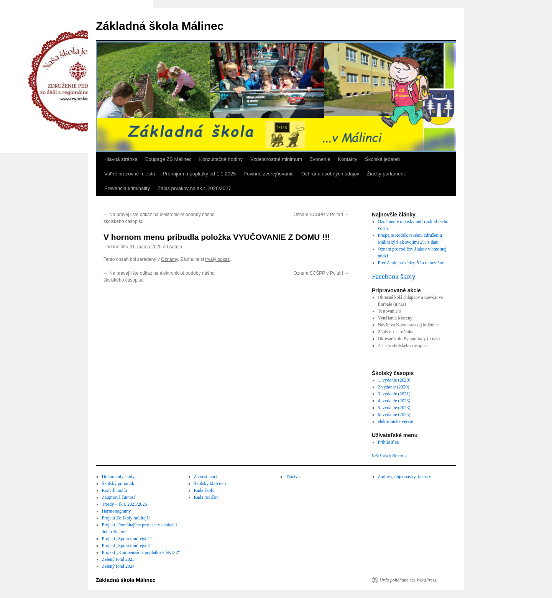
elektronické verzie (395, 421)
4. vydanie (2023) (394, 400)
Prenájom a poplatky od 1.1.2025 (199, 174)
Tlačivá (293, 476)
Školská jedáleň (382, 159)
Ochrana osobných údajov (330, 174)
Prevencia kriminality (127, 188)
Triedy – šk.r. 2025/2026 (124, 504)
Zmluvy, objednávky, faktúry (404, 476)
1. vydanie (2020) (394, 380)
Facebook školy (393, 276)
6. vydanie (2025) (394, 414)
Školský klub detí (210, 483)
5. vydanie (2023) (394, 407)
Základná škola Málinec (159, 26)
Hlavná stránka (121, 159)
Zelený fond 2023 (118, 559)
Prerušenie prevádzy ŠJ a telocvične (411, 262)
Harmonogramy (116, 511)
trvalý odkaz (217, 259)
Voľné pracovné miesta (129, 174)
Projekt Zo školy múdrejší (126, 518)
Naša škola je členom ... (389, 456)
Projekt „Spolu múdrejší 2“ (127, 538)
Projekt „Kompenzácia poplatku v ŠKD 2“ (141, 552)
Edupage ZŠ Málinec (168, 159)
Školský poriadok (118, 483)
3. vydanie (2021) (394, 393)
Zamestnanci (205, 476)
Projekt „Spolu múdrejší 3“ (127, 545)
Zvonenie (320, 159)
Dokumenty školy (118, 476)
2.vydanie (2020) (393, 387)
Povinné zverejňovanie (268, 174)
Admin (175, 246)
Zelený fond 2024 (118, 566)
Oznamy (169, 259)
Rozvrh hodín (114, 490)
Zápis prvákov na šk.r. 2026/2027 (194, 188)
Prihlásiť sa (388, 442)
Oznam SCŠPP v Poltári (321, 214)
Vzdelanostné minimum (276, 159)
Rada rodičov (206, 497)
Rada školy (204, 490)
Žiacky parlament (386, 174)
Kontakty (348, 159)
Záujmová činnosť (119, 497)
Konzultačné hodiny (220, 159)
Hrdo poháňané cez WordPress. (408, 580)
